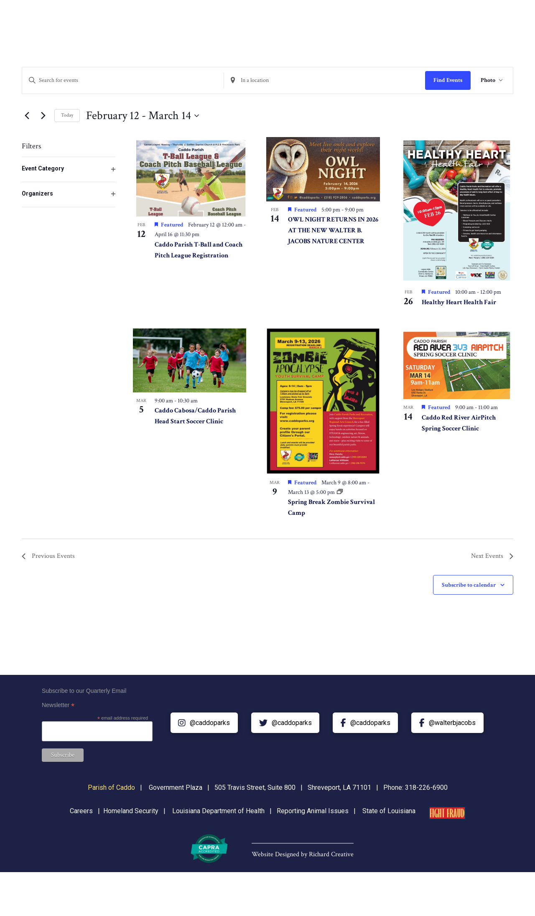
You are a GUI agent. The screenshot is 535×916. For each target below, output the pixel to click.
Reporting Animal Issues (313, 811)
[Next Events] (43, 116)
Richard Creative (331, 854)
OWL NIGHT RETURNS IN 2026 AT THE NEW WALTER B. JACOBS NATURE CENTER (333, 230)
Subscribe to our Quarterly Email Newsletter (84, 699)
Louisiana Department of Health (218, 811)
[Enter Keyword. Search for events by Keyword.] (123, 80)
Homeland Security (130, 811)
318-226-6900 (426, 787)
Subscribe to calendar (469, 585)
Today (67, 115)
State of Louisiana (388, 811)
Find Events (447, 80)
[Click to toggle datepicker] (142, 115)
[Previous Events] (27, 116)
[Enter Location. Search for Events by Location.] (324, 80)
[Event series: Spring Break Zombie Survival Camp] (340, 492)
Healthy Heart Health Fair (459, 302)
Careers (81, 811)
